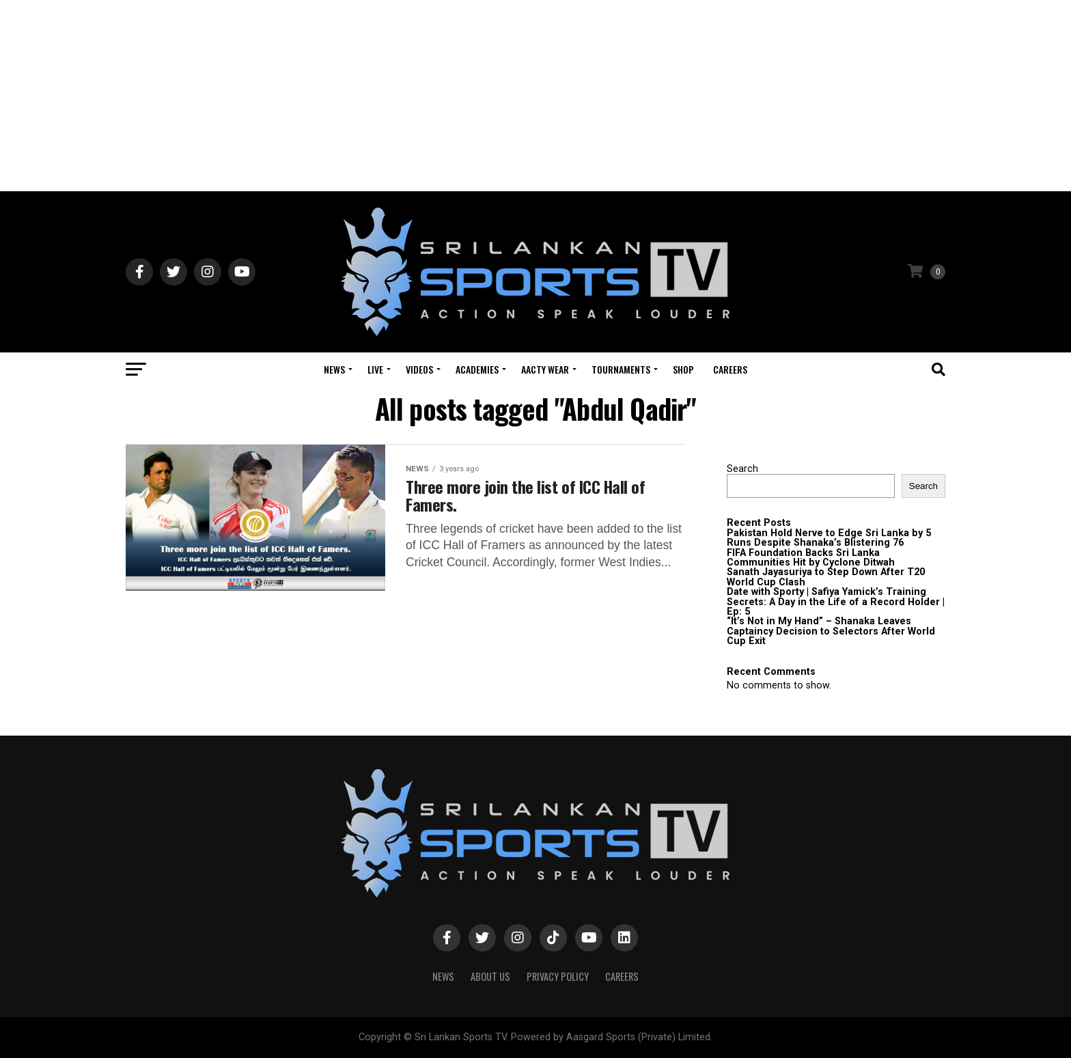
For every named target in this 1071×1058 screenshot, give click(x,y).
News (334, 369)
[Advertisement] (535, 95)
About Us (490, 976)
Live (375, 369)
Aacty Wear (545, 369)
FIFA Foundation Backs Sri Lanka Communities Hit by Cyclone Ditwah (811, 557)
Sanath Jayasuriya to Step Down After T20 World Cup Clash (826, 576)
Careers (730, 369)
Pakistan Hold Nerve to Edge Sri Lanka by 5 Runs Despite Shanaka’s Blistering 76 (829, 537)
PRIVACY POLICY (558, 976)
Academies (477, 369)
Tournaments (621, 369)
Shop (683, 369)
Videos (419, 369)
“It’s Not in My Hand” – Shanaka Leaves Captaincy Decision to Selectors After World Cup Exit (831, 631)
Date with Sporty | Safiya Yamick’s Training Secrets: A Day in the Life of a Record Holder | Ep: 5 (836, 601)
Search (742, 469)
